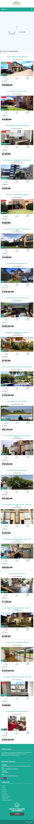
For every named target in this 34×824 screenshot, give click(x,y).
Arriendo (4, 790)
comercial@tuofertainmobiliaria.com (9, 775)
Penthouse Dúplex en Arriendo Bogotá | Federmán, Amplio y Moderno (17, 160)
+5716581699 (4, 772)
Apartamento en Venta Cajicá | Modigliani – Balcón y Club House (17, 540)
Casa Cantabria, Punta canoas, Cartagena (17, 401)
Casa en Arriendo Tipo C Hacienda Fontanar (17, 91)
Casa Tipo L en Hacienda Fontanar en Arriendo (17, 194)
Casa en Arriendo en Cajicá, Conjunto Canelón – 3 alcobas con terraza (17, 505)
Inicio (3, 785)
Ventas (4, 787)
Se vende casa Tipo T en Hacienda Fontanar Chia (17, 642)
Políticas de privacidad (7, 800)
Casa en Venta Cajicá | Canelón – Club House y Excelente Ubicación (17, 436)
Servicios (4, 792)
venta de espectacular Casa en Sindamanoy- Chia (17, 297)
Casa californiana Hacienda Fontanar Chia (17, 263)
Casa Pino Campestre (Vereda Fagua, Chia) (17, 56)
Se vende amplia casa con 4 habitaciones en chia (17, 711)
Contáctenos (5, 798)
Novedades (4, 794)
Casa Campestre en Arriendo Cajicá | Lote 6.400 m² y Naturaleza (17, 333)
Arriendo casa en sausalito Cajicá (17, 573)
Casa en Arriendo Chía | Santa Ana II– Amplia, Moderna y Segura (17, 229)
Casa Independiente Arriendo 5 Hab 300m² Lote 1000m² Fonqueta (17, 608)
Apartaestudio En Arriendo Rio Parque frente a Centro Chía (17, 677)
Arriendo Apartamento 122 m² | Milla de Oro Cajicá (17, 125)
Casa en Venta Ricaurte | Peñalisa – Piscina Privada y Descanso (17, 366)
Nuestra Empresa (6, 796)
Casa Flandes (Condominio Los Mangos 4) (17, 470)
